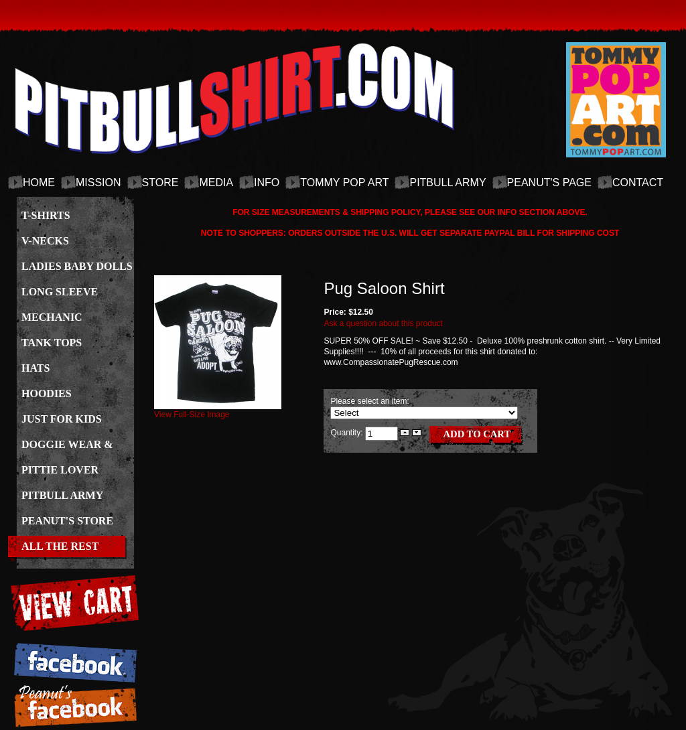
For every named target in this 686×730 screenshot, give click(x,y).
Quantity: (347, 432)
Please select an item (368, 401)
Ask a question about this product (383, 323)
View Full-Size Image (217, 410)
